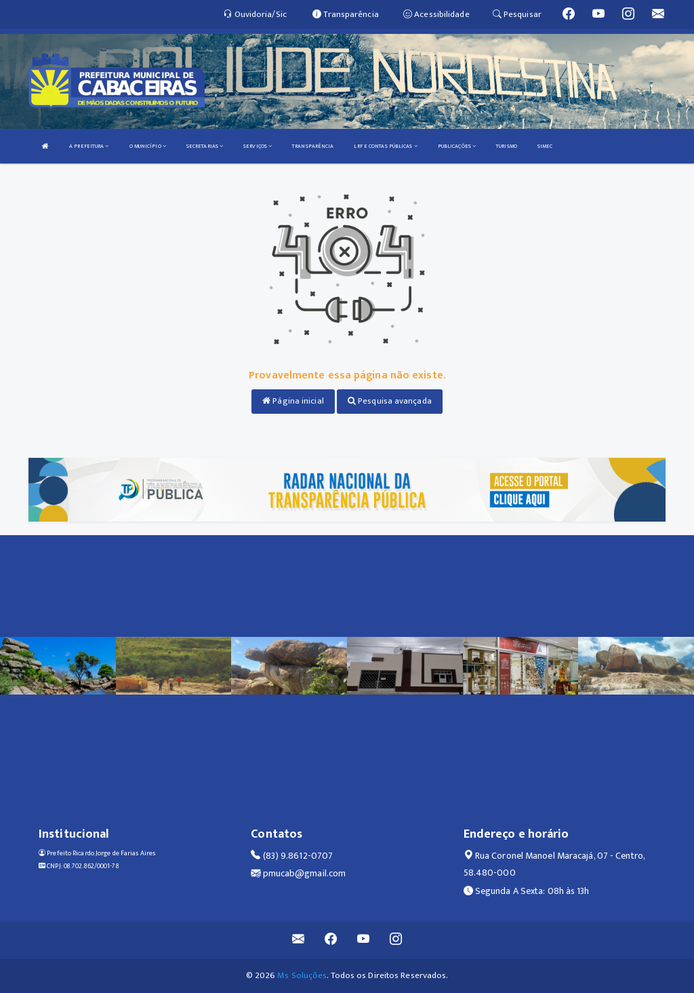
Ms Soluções (302, 975)
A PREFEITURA (88, 146)
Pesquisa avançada (390, 400)
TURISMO (506, 146)
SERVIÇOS (257, 146)
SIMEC (545, 146)
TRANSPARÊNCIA (312, 146)
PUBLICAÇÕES (457, 146)
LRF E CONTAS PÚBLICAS (385, 146)
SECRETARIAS (204, 146)
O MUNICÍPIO (147, 146)
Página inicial (293, 400)
